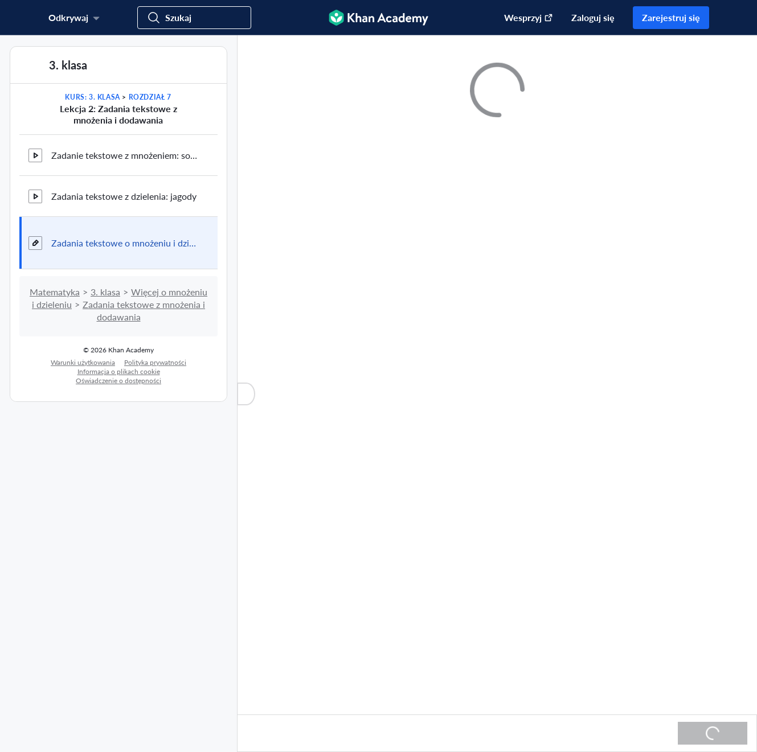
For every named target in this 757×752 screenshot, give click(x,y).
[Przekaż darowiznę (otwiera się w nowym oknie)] (523, 18)
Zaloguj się (593, 17)
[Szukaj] (194, 17)
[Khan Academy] (378, 18)
